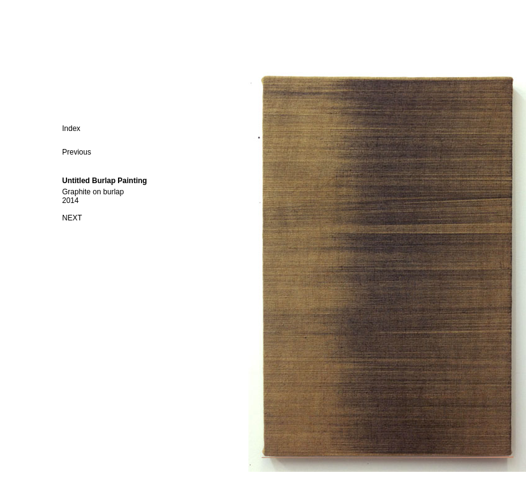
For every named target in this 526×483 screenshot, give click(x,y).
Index (71, 128)
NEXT (72, 218)
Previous (76, 152)
